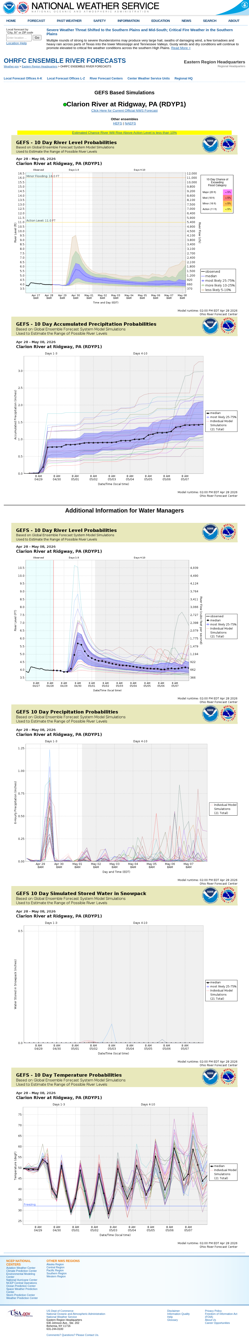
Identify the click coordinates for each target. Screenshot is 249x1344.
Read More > (181, 48)
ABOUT (233, 21)
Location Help (16, 43)
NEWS (186, 21)
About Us (210, 1319)
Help (170, 1316)
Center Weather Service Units (149, 78)
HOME (11, 21)
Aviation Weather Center (20, 1267)
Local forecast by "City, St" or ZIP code (19, 31)
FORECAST (36, 21)
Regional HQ (184, 78)
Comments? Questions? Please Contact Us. (73, 1334)
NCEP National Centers (18, 1262)
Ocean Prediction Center (21, 1285)
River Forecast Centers (106, 78)
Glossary (172, 1319)
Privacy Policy (213, 1310)
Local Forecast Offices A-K (23, 78)
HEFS (117, 123)
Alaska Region (55, 1264)
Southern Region (57, 1273)
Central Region (55, 1267)
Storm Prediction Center (20, 1294)
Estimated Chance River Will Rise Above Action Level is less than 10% (124, 133)
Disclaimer (173, 1310)
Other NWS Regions (63, 1261)
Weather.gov (11, 66)
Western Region (56, 1276)
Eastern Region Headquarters (39, 66)
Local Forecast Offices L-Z (66, 78)
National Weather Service (62, 1316)
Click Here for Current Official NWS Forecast (124, 110)
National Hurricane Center (21, 1279)
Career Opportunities (217, 1322)
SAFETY (99, 21)
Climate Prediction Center (21, 1270)
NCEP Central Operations (21, 1282)
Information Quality (178, 1313)
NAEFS (130, 123)
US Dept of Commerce (60, 1310)
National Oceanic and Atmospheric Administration (76, 1313)
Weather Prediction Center (22, 1297)
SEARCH (209, 21)
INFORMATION (129, 21)
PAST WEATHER (69, 21)
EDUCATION (160, 21)
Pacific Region (55, 1270)
